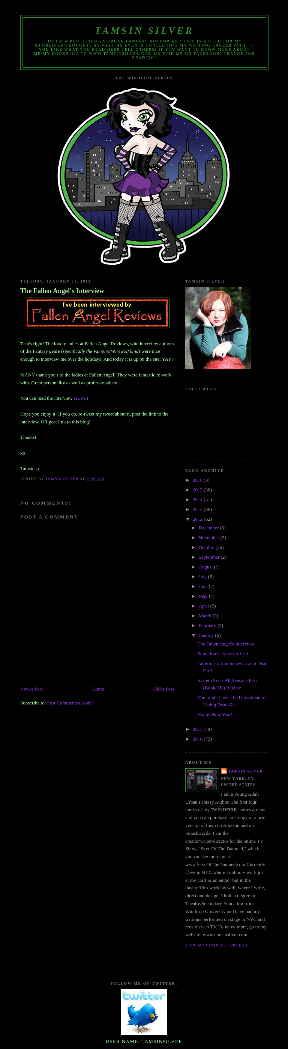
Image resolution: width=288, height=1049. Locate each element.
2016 (198, 480)
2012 (198, 519)
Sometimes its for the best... (224, 653)
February (208, 625)
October (207, 547)
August (206, 567)
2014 (198, 499)
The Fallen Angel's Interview (62, 291)
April (204, 606)
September (210, 557)
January (207, 635)
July (203, 576)
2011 (198, 729)
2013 (198, 509)
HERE (80, 398)
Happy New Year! (214, 714)
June (204, 586)
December (209, 528)
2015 (198, 490)
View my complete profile (217, 945)
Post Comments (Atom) (70, 703)
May (204, 596)
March (206, 615)
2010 (198, 739)
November (209, 537)
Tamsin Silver (144, 30)
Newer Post (31, 689)
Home (98, 689)
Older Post (163, 689)
